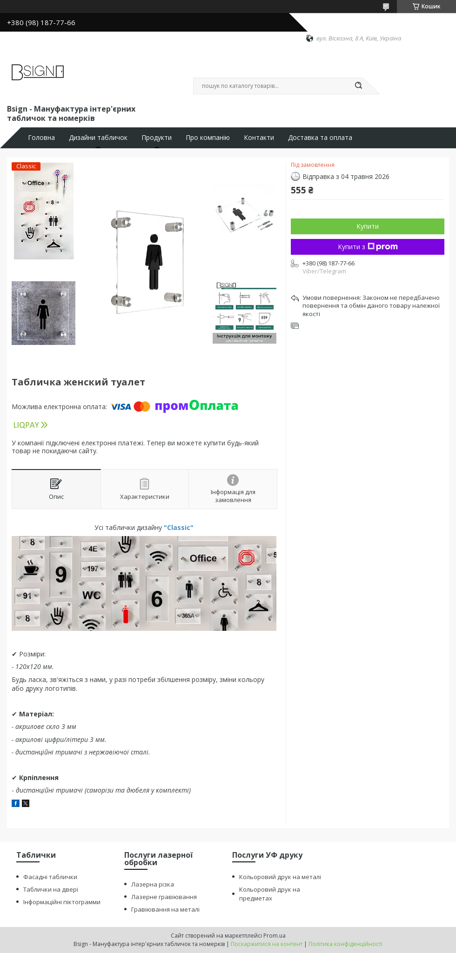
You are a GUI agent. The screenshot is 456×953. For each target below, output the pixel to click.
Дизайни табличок (98, 137)
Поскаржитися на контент (266, 944)
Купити (367, 226)
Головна (41, 137)
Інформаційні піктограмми (62, 902)
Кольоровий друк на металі (280, 877)
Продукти (156, 137)
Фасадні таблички (50, 877)
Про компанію (208, 137)
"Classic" (179, 527)
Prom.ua (274, 936)
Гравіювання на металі (165, 909)
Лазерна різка (152, 884)
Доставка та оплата (320, 137)
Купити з (368, 246)
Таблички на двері (50, 889)
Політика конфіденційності (345, 944)
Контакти (259, 137)
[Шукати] (358, 86)
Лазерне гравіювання (164, 897)
